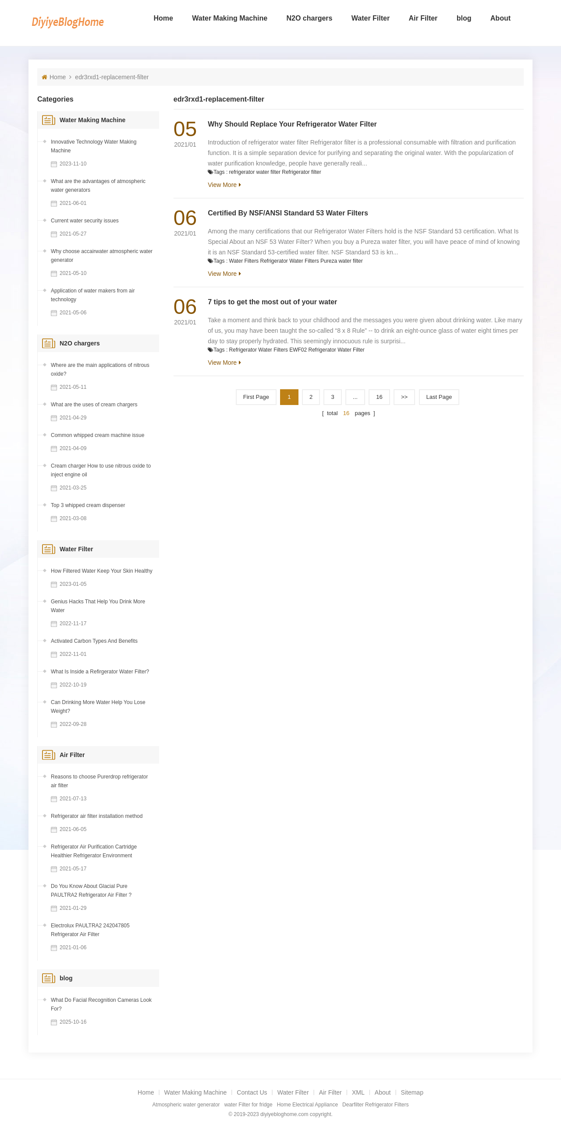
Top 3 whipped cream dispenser (88, 505)
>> (404, 397)
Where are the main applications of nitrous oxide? (100, 369)
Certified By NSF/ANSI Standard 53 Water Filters (288, 213)
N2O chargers (310, 18)
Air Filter (423, 18)
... (355, 397)
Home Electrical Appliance (307, 1105)
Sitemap (412, 1092)
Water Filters (244, 261)
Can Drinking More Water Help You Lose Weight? (98, 706)
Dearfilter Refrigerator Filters (375, 1105)
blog (464, 18)
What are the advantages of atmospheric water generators (98, 185)
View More (222, 184)
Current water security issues (85, 221)
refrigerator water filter (254, 172)
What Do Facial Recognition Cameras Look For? (101, 1004)
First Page (256, 397)
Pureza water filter (341, 261)
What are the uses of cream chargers (94, 404)
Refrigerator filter (301, 172)
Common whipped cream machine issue (97, 435)
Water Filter (371, 18)
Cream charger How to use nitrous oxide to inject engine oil (101, 470)
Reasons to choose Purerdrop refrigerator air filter (99, 781)
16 (379, 397)
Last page (439, 397)
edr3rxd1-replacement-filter (112, 77)
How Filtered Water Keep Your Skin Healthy (102, 571)
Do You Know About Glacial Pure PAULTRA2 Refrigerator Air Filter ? (91, 890)
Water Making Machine (229, 18)
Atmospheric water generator (186, 1105)
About (500, 18)
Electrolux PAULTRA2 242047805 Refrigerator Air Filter (90, 930)
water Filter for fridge (248, 1105)
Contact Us (252, 1092)
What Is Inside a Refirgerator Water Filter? (100, 672)
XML (358, 1092)
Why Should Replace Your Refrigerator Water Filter (292, 124)
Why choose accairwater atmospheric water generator (102, 255)
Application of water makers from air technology (93, 295)
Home (163, 18)
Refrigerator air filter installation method (96, 816)
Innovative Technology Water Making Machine (93, 146)
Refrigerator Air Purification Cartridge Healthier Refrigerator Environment (94, 851)
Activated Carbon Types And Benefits (94, 641)
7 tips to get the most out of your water (272, 302)
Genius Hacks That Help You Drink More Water (98, 606)
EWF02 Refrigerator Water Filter (327, 350)
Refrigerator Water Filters (289, 261)
